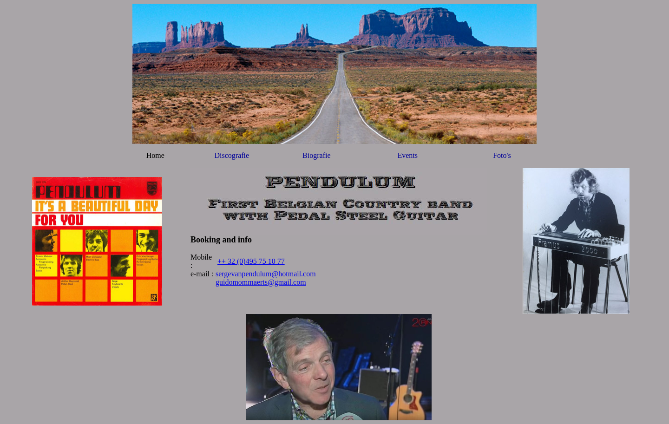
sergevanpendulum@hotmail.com (266, 274)
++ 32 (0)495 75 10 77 (251, 261)
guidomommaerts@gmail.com (261, 282)
